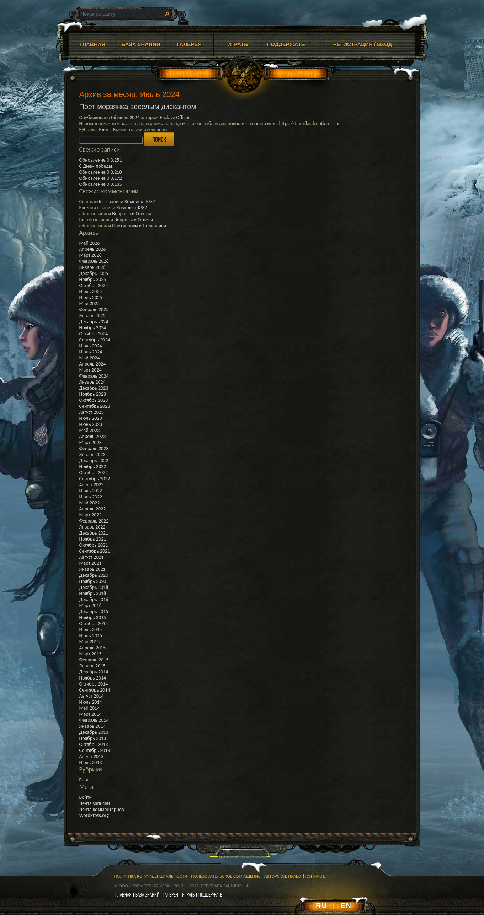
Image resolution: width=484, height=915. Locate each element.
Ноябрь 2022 (92, 467)
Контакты (316, 876)
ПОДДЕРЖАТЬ (286, 44)
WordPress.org (94, 815)
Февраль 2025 (94, 310)
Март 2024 (90, 370)
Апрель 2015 (92, 648)
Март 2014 (90, 714)
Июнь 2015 (90, 636)
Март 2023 (90, 442)
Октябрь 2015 (93, 624)
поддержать (210, 894)
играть (188, 894)
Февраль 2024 (94, 376)
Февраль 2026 (94, 261)
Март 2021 (90, 563)
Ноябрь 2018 (92, 593)
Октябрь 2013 (93, 744)
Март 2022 (90, 515)
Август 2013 (91, 756)
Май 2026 (89, 243)
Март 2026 (90, 255)
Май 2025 (89, 304)
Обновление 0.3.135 (100, 184)
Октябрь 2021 (93, 545)
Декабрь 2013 (93, 732)
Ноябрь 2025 (92, 279)
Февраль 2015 (94, 660)
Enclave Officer (175, 117)
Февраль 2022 (94, 521)
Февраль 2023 (94, 448)
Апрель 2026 (92, 249)
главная (123, 894)
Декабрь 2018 (93, 587)
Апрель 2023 (92, 436)
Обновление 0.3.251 (100, 160)
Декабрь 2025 (93, 273)
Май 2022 (89, 503)
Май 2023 (89, 430)
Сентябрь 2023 (94, 406)
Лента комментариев (101, 809)
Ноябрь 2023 (92, 394)
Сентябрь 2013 (94, 750)
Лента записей (94, 803)
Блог (103, 129)
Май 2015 (89, 642)
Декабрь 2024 (93, 322)
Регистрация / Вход (362, 44)
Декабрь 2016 (93, 599)
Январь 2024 (92, 382)
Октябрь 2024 (93, 334)
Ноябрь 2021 (92, 539)
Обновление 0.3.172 (100, 178)
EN (346, 905)
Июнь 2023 (90, 424)
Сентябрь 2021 (94, 551)
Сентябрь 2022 (94, 479)
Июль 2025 (90, 291)
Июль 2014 (90, 702)
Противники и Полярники (139, 226)
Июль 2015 (90, 630)
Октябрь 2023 (93, 400)
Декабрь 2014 (93, 672)
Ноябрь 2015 (92, 617)
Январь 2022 (92, 527)
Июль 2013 (90, 762)
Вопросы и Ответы (131, 214)
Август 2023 (91, 412)
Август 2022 (91, 485)
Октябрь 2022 (93, 473)
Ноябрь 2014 (92, 678)
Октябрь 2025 (93, 285)
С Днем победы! (96, 166)
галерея (170, 894)
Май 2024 (89, 358)
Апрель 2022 (92, 509)
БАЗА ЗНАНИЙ (141, 44)
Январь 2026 (92, 267)
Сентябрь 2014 (94, 690)
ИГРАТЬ (237, 44)
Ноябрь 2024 (92, 328)
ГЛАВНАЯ (93, 44)
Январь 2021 (92, 569)
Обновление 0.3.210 (100, 172)
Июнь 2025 (90, 297)
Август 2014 (91, 696)
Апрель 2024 (92, 364)
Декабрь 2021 (93, 533)
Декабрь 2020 (93, 575)
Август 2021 (91, 557)
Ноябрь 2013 (92, 738)
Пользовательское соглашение (225, 876)
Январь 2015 (92, 666)
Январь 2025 (92, 316)
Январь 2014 (92, 726)
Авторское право (283, 876)
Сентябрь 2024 (94, 340)
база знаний (147, 894)
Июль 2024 (90, 346)
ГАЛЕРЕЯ (189, 44)
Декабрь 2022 (93, 461)
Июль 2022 (90, 491)
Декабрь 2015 (93, 611)
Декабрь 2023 (93, 388)
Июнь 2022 (90, 497)
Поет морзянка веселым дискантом (137, 106)
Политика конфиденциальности (150, 876)
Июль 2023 (90, 418)
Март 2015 (90, 654)
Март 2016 (90, 605)
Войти (85, 797)
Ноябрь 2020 (92, 581)
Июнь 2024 (90, 352)
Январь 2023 (92, 454)
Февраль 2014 (94, 720)
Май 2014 (89, 708)
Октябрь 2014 (93, 684)
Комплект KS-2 (139, 202)
